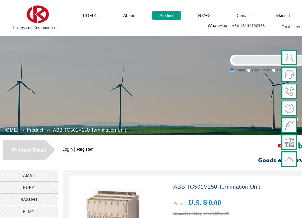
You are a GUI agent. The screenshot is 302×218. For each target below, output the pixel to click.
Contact (244, 15)
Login (67, 149)
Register (85, 149)
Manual (283, 15)
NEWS (204, 15)
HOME (89, 15)
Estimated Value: (187, 213)
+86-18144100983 (248, 25)
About (128, 15)
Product (166, 15)
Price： (180, 203)
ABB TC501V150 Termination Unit (89, 130)
